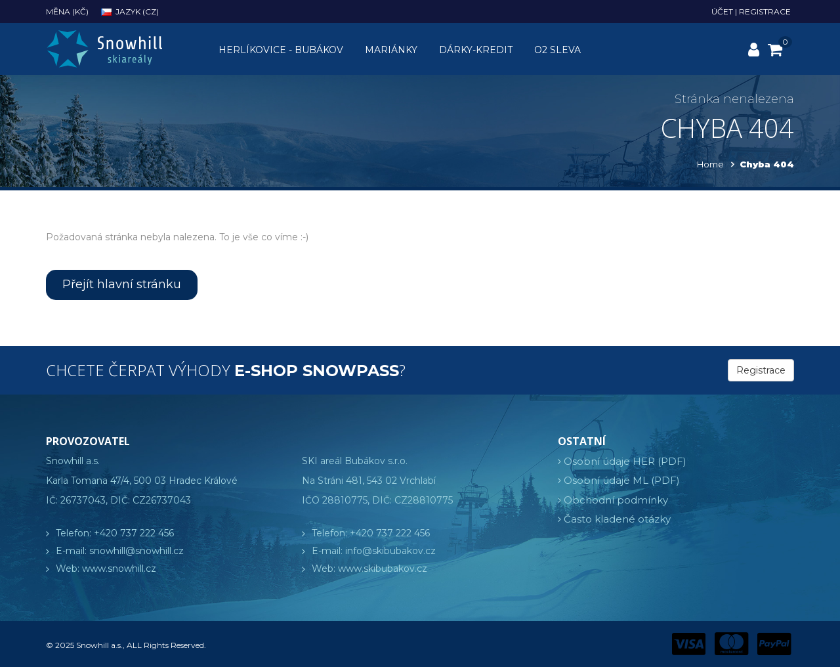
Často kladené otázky (617, 519)
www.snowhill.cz (119, 568)
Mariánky (391, 50)
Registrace (765, 11)
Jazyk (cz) (130, 11)
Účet (722, 11)
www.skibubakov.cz (382, 568)
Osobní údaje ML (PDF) (622, 480)
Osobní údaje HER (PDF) (625, 461)
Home (710, 164)
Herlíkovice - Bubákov (281, 50)
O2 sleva (557, 50)
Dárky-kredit (476, 50)
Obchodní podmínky (616, 500)
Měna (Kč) (67, 11)
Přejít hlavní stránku (121, 284)
